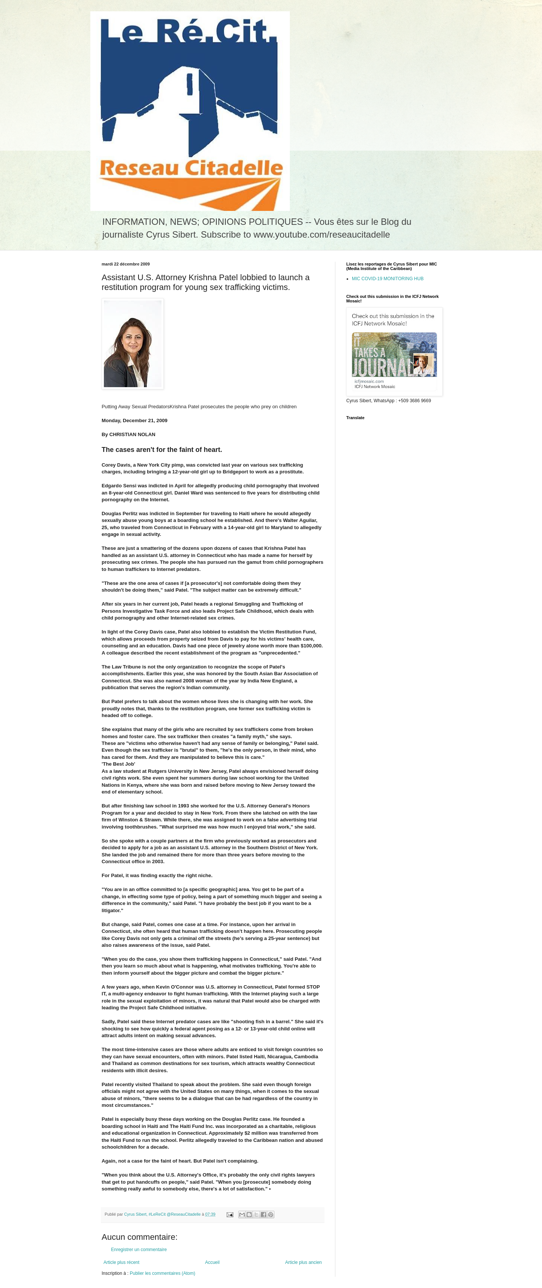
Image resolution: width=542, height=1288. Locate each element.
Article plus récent (121, 1262)
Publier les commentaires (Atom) (162, 1273)
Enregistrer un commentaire (139, 1249)
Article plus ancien (303, 1262)
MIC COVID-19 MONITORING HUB (387, 278)
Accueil (212, 1262)
